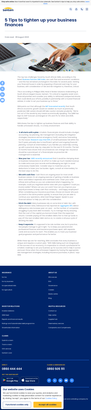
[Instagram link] (72, 380)
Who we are (52, 277)
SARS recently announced (41, 159)
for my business (7, 281)
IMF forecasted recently (55, 106)
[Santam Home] (8, 9)
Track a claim (7, 344)
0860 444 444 (12, 369)
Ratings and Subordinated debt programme (18, 323)
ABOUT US (52, 272)
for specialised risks (9, 285)
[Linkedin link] (60, 380)
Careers (51, 290)
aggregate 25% (66, 206)
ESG (49, 281)
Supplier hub (52, 319)
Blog (50, 298)
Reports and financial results (12, 319)
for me (4, 277)
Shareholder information (11, 327)
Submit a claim (7, 340)
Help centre (52, 315)
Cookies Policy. (51, 398)
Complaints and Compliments (59, 327)
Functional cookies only (17, 404)
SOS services (6, 349)
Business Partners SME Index (34, 79)
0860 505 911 (56, 369)
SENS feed (5, 315)
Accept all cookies (47, 404)
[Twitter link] (55, 380)
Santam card (7, 353)
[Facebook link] (49, 380)
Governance (52, 285)
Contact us (52, 311)
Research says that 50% (40, 140)
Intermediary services (56, 323)
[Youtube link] (66, 380)
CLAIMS (5, 336)
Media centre (53, 294)
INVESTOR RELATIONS (11, 306)
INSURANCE (6, 272)
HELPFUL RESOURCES (56, 306)
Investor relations (8, 311)
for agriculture (7, 290)
